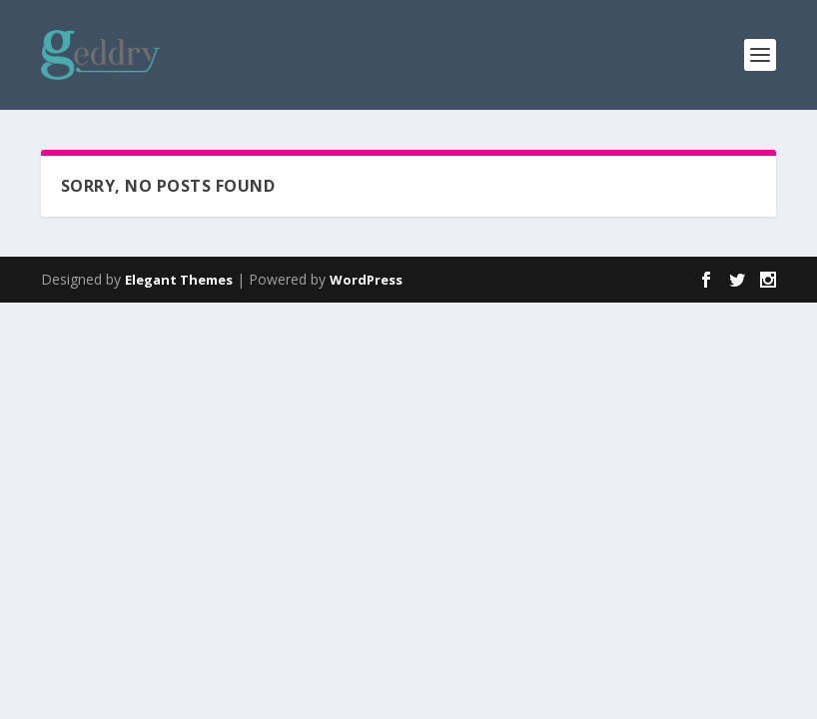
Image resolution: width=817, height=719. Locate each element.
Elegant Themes (179, 280)
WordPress (366, 280)
